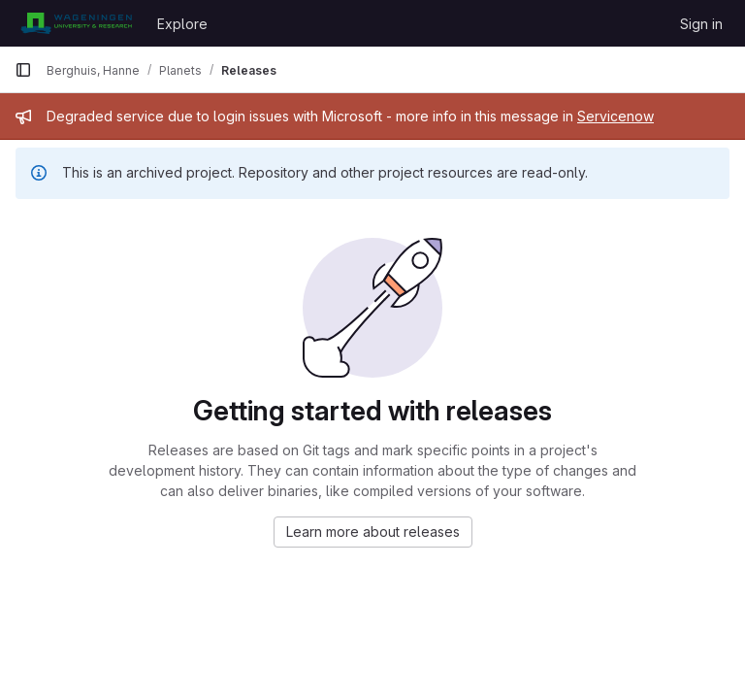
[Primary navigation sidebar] (23, 69)
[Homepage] (76, 23)
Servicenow (615, 116)
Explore (182, 24)
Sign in (701, 24)
